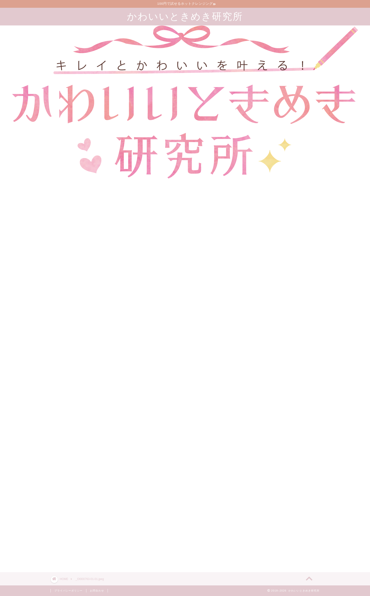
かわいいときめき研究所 (185, 16)
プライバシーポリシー (68, 590)
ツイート (249, 552)
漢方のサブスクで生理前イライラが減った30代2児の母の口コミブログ (290, 516)
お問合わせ (97, 590)
